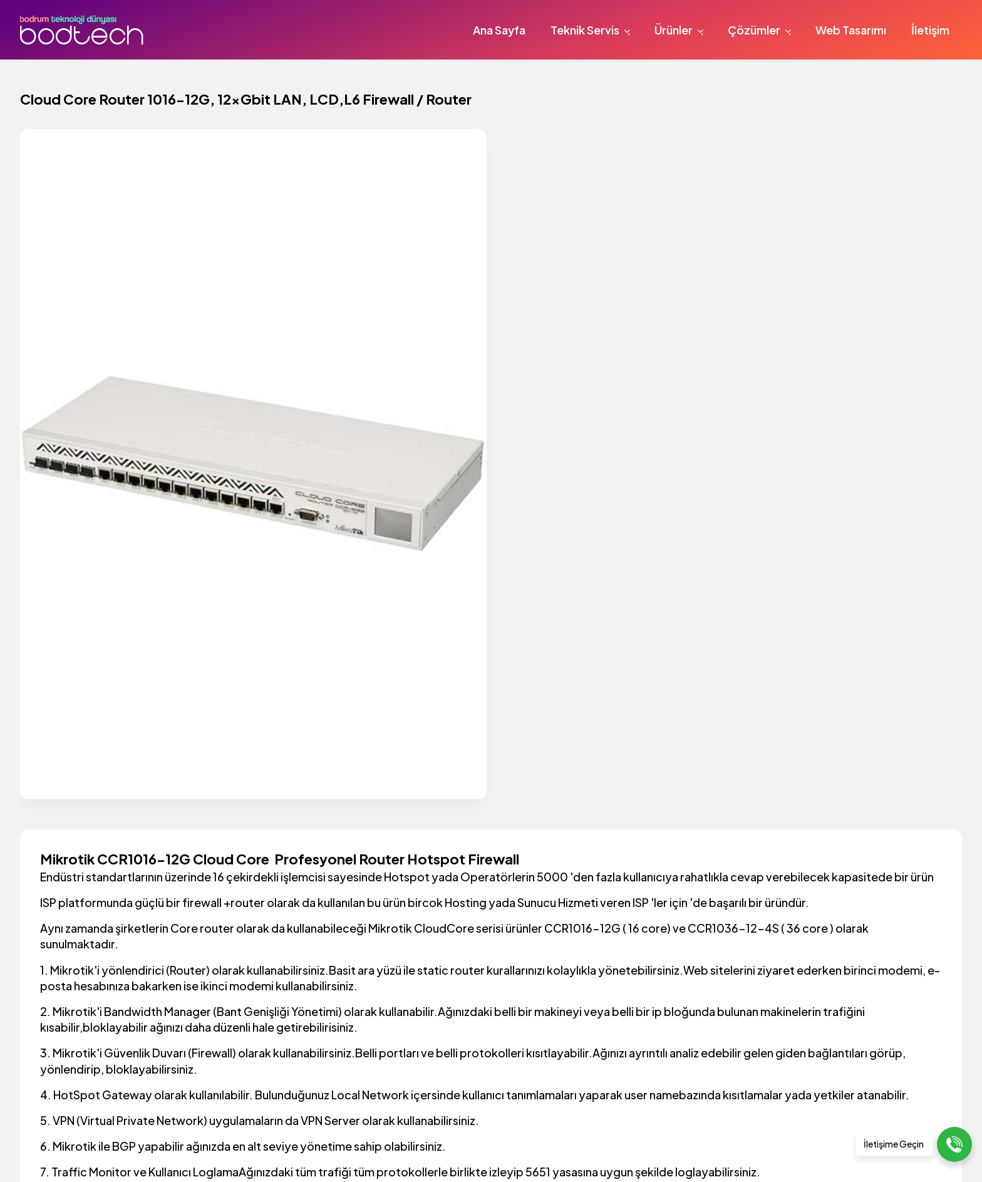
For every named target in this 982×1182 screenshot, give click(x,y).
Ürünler (680, 30)
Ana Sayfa (499, 30)
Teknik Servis (592, 30)
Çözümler (761, 30)
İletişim (930, 30)
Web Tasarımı (850, 30)
